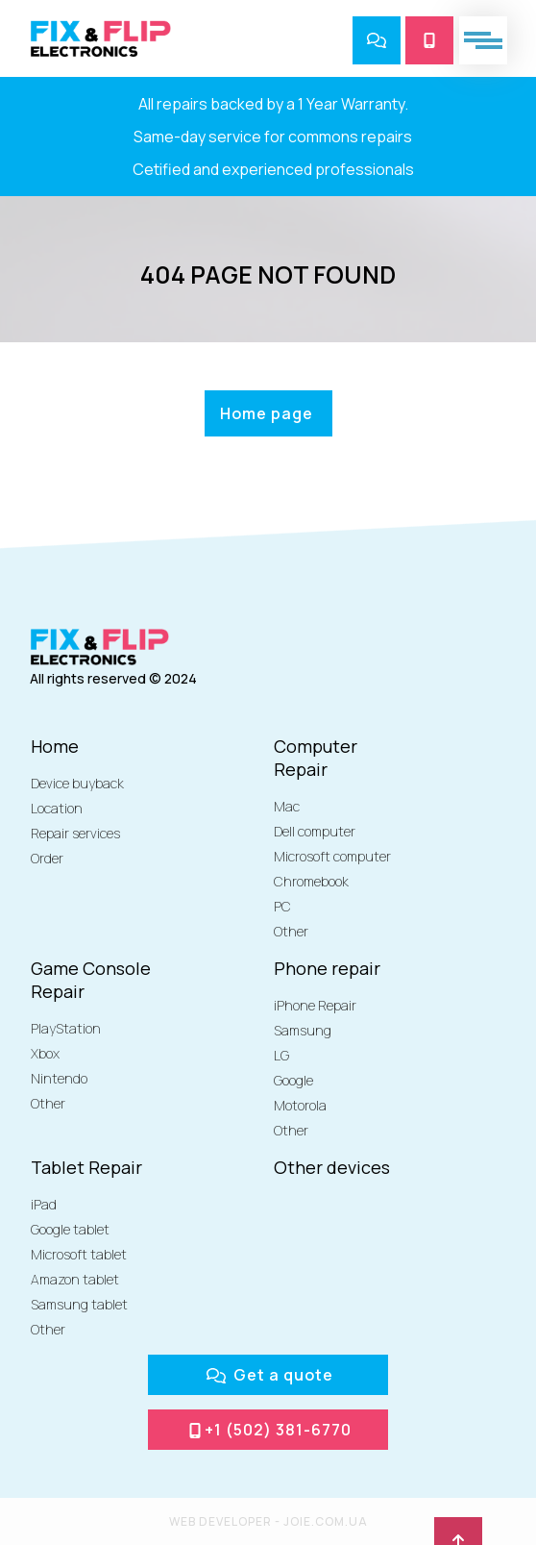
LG (281, 1055)
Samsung (302, 1030)
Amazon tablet (75, 1279)
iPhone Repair (315, 1005)
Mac (287, 806)
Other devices (332, 1167)
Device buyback (77, 783)
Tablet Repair (86, 1167)
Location (57, 808)
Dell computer (314, 831)
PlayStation (66, 1028)
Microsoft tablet (79, 1254)
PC (282, 906)
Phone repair (327, 968)
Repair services (75, 833)
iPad (44, 1204)
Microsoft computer (332, 856)
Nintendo (59, 1078)
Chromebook (311, 881)
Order (47, 858)
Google (293, 1080)
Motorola (300, 1105)
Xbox (45, 1053)
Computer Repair (315, 758)
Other (291, 931)
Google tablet (70, 1229)
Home (55, 746)
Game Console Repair (91, 980)
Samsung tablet (79, 1304)
